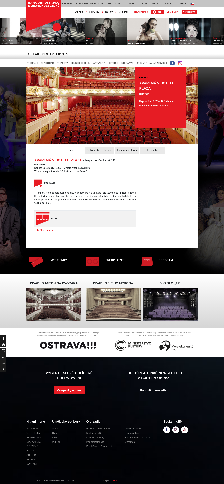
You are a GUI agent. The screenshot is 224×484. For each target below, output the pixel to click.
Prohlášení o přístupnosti (99, 446)
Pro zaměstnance (95, 442)
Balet (54, 437)
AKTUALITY (99, 63)
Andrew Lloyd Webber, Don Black (183, 43)
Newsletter (141, 12)
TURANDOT (49, 41)
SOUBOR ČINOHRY (80, 63)
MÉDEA (89, 41)
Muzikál (56, 442)
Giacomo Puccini (50, 43)
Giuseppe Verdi (7, 43)
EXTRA (30, 450)
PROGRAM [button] (66, 4)
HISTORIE (113, 63)
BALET (109, 12)
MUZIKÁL (124, 12)
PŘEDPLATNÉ (114, 260)
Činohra (56, 433)
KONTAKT (31, 464)
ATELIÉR (31, 455)
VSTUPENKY (58, 260)
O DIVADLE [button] (131, 4)
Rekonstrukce (132, 433)
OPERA (79, 12)
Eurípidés (89, 43)
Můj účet (172, 12)
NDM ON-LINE (34, 442)
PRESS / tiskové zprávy (98, 428)
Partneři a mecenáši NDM (138, 437)
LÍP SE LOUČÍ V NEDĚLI (182, 41)
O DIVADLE (32, 446)
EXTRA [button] (144, 4)
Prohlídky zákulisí (134, 428)
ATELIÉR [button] (156, 4)
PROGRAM (32, 63)
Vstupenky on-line (69, 390)
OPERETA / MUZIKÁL (178, 38)
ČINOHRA (94, 12)
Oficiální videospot (44, 230)
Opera (55, 428)
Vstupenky (189, 12)
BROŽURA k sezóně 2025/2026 (151, 63)
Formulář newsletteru (154, 390)
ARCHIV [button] (168, 4)
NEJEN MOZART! (136, 43)
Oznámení (130, 442)
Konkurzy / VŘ (93, 433)
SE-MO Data (118, 480)
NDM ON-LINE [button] (114, 4)
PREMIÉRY (62, 63)
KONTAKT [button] (181, 4)
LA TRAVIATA (7, 41)
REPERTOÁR (47, 63)
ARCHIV (30, 459)
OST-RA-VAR (127, 63)
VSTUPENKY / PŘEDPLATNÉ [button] (90, 4)
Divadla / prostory (95, 437)
